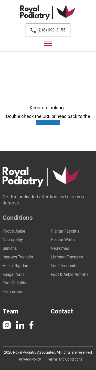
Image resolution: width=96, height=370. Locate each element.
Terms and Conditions (64, 359)
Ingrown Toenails (18, 257)
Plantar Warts (63, 240)
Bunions (10, 248)
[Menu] (48, 43)
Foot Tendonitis (65, 266)
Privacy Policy (30, 359)
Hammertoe (13, 292)
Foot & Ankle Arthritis (70, 275)
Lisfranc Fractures (67, 257)
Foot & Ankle (14, 231)
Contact (62, 311)
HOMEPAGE (48, 122)
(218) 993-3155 (51, 30)
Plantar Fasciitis (65, 231)
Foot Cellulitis (15, 283)
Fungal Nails (14, 275)
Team (10, 311)
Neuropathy (13, 240)
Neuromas (60, 248)
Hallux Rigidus (15, 266)
